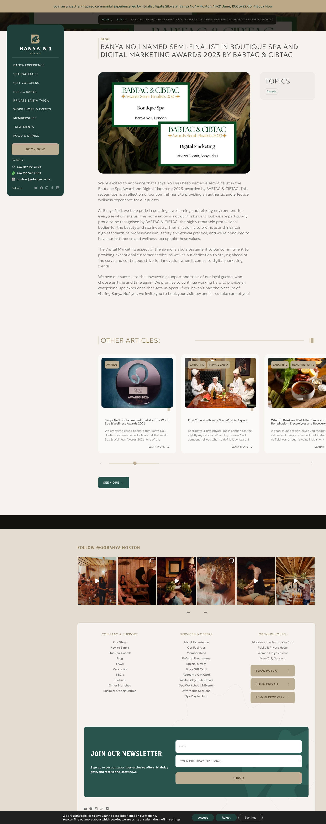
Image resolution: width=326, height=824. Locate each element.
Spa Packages (25, 74)
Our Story (120, 642)
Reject (226, 817)
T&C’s (120, 674)
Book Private (267, 684)
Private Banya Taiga (31, 100)
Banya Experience (28, 65)
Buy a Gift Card (196, 669)
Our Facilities (196, 647)
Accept (203, 817)
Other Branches (120, 685)
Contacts (120, 679)
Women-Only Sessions (273, 652)
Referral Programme (196, 658)
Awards (272, 91)
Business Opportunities (119, 690)
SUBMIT (239, 778)
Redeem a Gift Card (196, 674)
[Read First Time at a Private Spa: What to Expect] (220, 409)
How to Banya (119, 647)
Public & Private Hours (273, 647)
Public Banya (25, 92)
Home (105, 19)
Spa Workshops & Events (196, 685)
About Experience (196, 642)
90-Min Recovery (270, 697)
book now (35, 149)
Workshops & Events (32, 109)
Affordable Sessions (196, 690)
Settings (251, 817)
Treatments (23, 127)
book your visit (181, 293)
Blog (120, 19)
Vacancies (120, 669)
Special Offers (196, 663)
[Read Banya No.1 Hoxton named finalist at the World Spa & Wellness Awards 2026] (137, 409)
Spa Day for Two (196, 696)
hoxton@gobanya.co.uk (33, 179)
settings (174, 819)
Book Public (266, 670)
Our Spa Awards (120, 652)
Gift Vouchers (26, 83)
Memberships (25, 118)
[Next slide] (312, 468)
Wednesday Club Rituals (196, 679)
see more (111, 488)
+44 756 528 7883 (29, 173)
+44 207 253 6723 (29, 167)
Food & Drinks (26, 136)
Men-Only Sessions (273, 658)
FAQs (120, 663)
